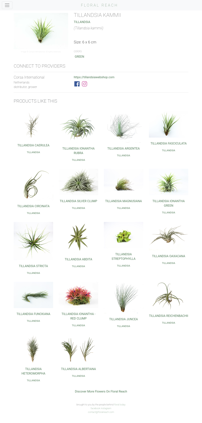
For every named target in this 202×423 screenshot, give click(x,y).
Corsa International (37, 52)
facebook (95, 408)
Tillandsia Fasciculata (169, 143)
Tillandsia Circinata (33, 206)
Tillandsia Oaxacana (168, 256)
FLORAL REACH (99, 5)
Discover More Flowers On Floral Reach (101, 391)
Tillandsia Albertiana (78, 369)
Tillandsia (82, 22)
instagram (106, 408)
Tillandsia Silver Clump (78, 201)
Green (79, 56)
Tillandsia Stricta (33, 266)
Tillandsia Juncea (123, 319)
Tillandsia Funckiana (33, 314)
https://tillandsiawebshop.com (94, 77)
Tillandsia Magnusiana (123, 201)
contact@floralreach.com (101, 412)
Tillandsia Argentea (123, 148)
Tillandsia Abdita (78, 259)
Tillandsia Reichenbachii (168, 316)
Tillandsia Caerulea (33, 145)
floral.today (120, 404)
